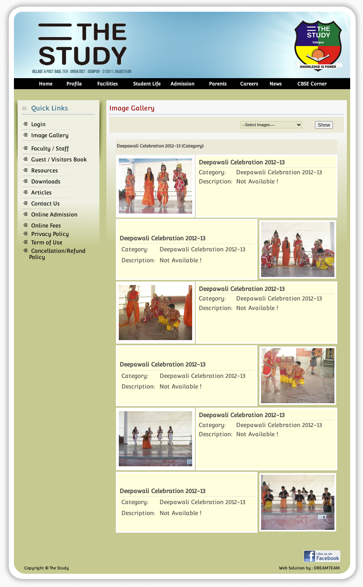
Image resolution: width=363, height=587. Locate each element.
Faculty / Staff (50, 148)
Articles (41, 192)
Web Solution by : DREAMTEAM (309, 568)
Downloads (45, 181)
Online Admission (54, 214)
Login (38, 124)
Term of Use (46, 242)
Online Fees (46, 225)
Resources (44, 170)
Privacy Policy (50, 234)
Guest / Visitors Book (59, 159)
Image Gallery (50, 135)
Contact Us (45, 203)
